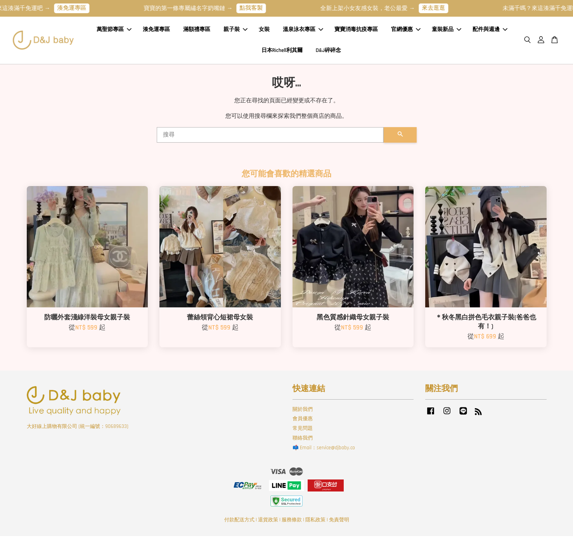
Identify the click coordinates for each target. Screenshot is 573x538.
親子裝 (235, 30)
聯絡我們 (303, 440)
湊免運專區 (77, 8)
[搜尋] (270, 137)
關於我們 (303, 411)
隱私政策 (315, 522)
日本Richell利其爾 (282, 51)
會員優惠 (303, 421)
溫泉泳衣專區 (303, 30)
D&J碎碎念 (328, 51)
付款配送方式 (239, 522)
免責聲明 (339, 522)
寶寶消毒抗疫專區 (356, 30)
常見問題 (303, 430)
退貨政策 (268, 522)
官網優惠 (406, 30)
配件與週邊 (490, 30)
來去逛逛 (439, 8)
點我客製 (256, 8)
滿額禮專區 (196, 30)
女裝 (264, 30)
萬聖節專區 (114, 30)
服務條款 (292, 522)
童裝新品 (446, 30)
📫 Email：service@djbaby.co (324, 450)
